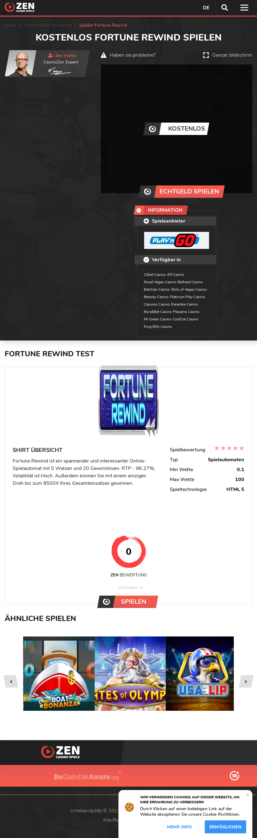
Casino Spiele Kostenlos (47, 25)
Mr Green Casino (157, 319)
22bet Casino (155, 274)
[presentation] (10, 681)
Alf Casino (175, 274)
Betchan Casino (157, 289)
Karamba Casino (184, 304)
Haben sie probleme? (133, 55)
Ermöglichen (225, 827)
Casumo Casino (157, 304)
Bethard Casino (190, 282)
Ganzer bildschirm (232, 55)
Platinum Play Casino (187, 297)
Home (11, 25)
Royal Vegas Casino (160, 282)
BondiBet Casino (158, 312)
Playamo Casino (186, 312)
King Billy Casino (158, 326)
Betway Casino (156, 297)
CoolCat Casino (185, 319)
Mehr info (179, 827)
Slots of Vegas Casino (189, 289)
